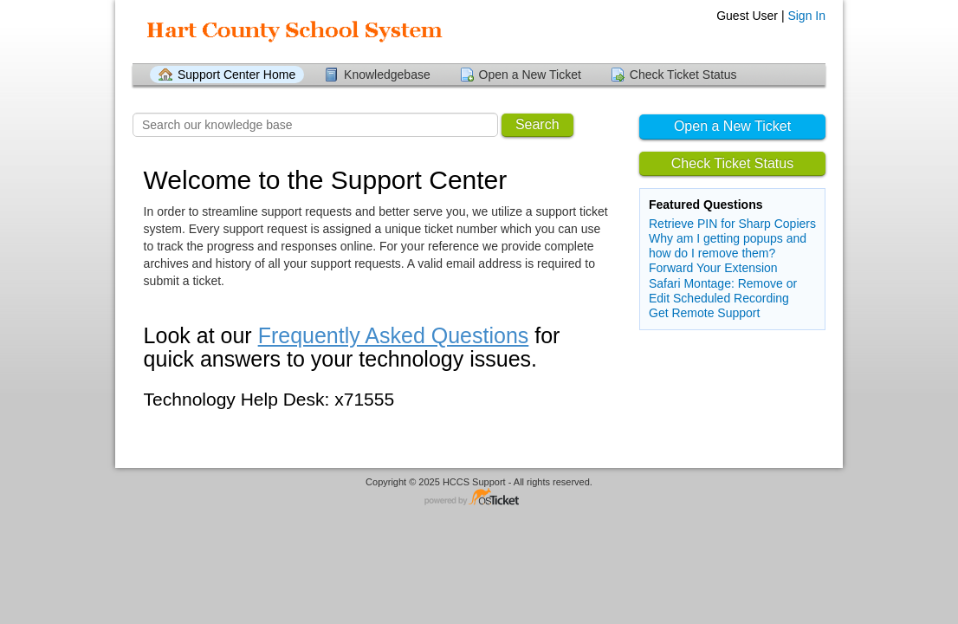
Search (537, 124)
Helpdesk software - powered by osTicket (479, 498)
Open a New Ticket (530, 74)
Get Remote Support (704, 313)
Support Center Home (236, 74)
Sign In (806, 16)
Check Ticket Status (683, 74)
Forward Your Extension (713, 268)
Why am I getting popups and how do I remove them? (727, 245)
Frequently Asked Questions (393, 335)
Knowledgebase (387, 74)
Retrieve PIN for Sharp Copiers (732, 224)
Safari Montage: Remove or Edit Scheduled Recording (723, 290)
